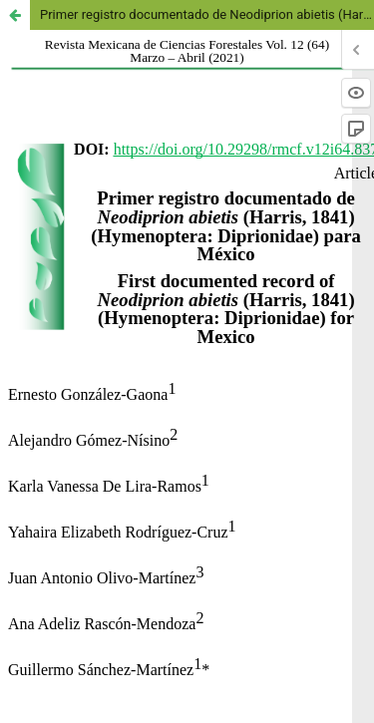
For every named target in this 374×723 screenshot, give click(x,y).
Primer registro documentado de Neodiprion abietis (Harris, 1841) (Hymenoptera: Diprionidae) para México (207, 14)
